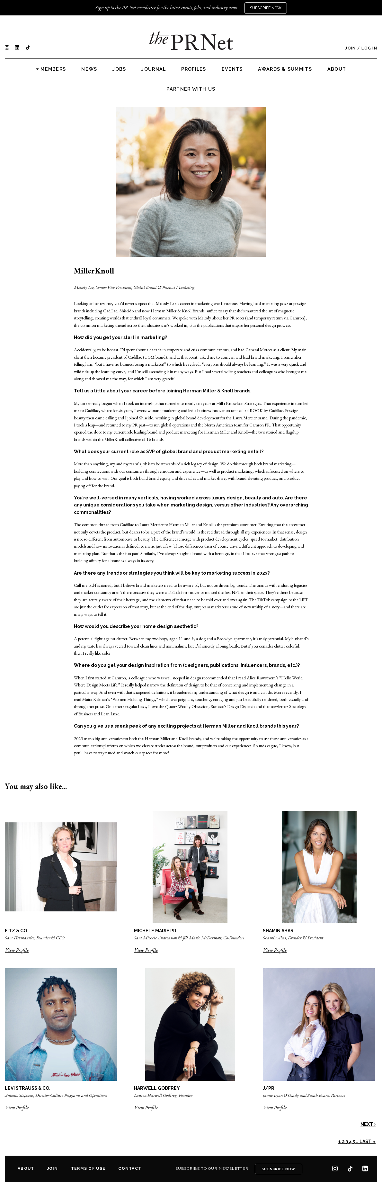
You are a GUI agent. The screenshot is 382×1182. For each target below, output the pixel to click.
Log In (369, 48)
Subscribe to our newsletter (212, 1168)
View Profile (17, 950)
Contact (129, 1168)
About (336, 69)
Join (350, 48)
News (89, 69)
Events (232, 69)
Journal (153, 69)
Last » (368, 1141)
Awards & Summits (285, 69)
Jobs (119, 69)
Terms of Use (88, 1168)
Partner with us (190, 89)
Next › (368, 1124)
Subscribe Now (265, 8)
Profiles (193, 69)
